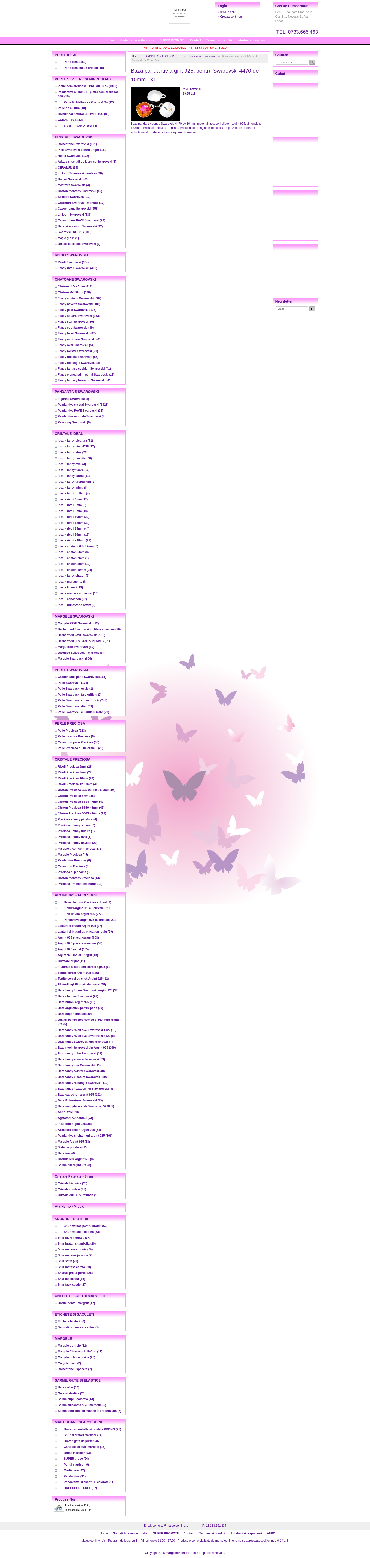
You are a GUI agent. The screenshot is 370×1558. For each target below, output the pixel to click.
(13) (74, 197)
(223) (72, 730)
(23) (68, 1112)
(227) (83, 914)
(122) (90, 102)
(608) (78, 937)
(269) (87, 1047)
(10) (78, 593)
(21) (78, 351)
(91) (84, 641)
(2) (76, 825)
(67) (67, 1153)
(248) (82, 700)
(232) (80, 848)
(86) (80, 191)
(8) (79, 363)
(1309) (87, 86)
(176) (77, 310)
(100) (74, 232)
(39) (76, 327)
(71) (75, 440)
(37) (80, 1351)
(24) (81, 220)
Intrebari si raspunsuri (253, 40)
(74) (75, 1118)
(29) (83, 712)
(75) (92, 1429)
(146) (78, 972)
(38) (73, 523)
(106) (79, 304)
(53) (81, 1059)
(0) (79, 244)
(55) (78, 357)
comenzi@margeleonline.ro (170, 1525)
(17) (81, 203)
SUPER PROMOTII (172, 40)
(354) (73, 262)
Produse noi (65, 1499)
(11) (71, 961)
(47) (81, 807)
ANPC (271, 1533)
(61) (74, 476)
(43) (81, 801)
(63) (75, 706)
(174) (73, 683)
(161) (82, 677)
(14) (68, 167)
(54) (76, 345)
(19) (74, 564)
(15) (84, 67)
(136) (75, 214)
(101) (77, 144)
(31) (75, 1476)
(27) (75, 772)
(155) (73, 949)
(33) (88, 990)
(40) (78, 784)
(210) (87, 908)
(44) (73, 528)
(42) (70, 120)
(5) (78, 546)
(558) (78, 208)
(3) (74, 872)
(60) (73, 179)
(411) (75, 286)
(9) (76, 605)
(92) (80, 226)
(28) (75, 766)
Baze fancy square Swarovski (199, 56)
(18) (72, 108)
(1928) (83, 404)
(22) (73, 517)
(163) (79, 316)
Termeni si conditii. (219, 40)
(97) (80, 926)
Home (110, 40)
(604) (75, 658)
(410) (77, 268)
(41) (84, 368)
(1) (87, 161)
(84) (81, 652)
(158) (75, 62)
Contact (195, 40)
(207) (79, 298)
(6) (74, 422)
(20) (80, 173)
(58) (80, 943)
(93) (77, 1453)
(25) (80, 748)
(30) (80, 1008)
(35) (72, 1189)
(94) (87, 790)
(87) (77, 333)
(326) (74, 292)
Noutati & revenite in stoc (137, 40)
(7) (75, 1255)
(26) (76, 321)
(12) (73, 499)
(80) (84, 114)
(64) (76, 1458)
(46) (82, 1441)
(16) (74, 470)
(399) (85, 1135)
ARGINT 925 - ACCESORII (160, 56)
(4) (74, 185)
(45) (81, 125)
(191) (80, 1094)
